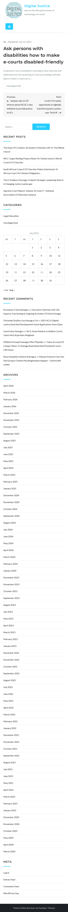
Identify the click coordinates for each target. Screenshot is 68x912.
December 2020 (11, 817)
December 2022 (11, 652)
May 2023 (8, 618)
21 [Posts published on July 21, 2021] (24, 272)
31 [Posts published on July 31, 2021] (50, 280)
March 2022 (9, 714)
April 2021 (8, 789)
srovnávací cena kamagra (15, 309)
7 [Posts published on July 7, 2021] (23, 255)
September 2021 (11, 755)
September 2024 (11, 515)
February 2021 (10, 803)
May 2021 (8, 783)
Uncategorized (13, 85)
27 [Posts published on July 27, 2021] (15, 280)
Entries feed (9, 879)
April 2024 (8, 550)
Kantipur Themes (47, 908)
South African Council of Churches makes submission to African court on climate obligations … (30, 171)
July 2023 (8, 611)
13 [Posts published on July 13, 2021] (15, 264)
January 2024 (9, 570)
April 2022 (8, 707)
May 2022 (8, 700)
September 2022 (11, 673)
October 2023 (10, 591)
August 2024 (9, 522)
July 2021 (8, 769)
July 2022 (8, 687)
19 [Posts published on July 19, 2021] (7, 272)
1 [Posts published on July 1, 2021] (32, 247)
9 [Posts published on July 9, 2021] (41, 255)
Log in (6, 872)
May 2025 (8, 461)
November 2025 (11, 420)
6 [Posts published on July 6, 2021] (15, 255)
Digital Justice (37, 6)
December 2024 (11, 495)
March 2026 (9, 392)
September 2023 (11, 598)
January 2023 (9, 646)
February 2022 (10, 721)
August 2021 (9, 762)
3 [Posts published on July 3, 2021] (49, 247)
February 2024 (10, 563)
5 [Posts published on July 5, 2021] (6, 255)
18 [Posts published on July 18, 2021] (59, 264)
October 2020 (10, 831)
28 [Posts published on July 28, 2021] (24, 280)
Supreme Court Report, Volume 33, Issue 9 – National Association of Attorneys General (28, 192)
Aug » (12, 290)
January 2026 (9, 406)
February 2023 (10, 639)
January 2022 (9, 728)
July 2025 (8, 447)
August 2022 (9, 680)
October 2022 (10, 666)
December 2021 (11, 735)
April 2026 (8, 385)
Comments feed (11, 886)
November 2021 (11, 742)
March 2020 (9, 851)
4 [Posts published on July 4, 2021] (58, 247)
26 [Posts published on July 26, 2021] (7, 280)
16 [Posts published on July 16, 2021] (42, 264)
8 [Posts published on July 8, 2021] (32, 255)
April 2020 (8, 844)
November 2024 (11, 502)
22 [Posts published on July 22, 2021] (33, 272)
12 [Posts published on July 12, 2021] (7, 264)
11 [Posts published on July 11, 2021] (59, 255)
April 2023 (8, 625)
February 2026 (10, 399)
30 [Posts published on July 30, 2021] (42, 280)
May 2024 (8, 543)
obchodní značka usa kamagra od (20, 320)
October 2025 (10, 426)
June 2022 (8, 694)
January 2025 (9, 488)
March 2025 (9, 474)
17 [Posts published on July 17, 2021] (50, 264)
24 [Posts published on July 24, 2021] (50, 272)
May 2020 (8, 837)
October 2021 (10, 748)
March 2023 (9, 632)
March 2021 (9, 796)
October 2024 (10, 509)
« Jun (5, 290)
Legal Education (11, 216)
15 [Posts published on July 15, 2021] (33, 264)
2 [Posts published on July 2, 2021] (41, 247)
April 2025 (8, 468)
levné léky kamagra (13, 331)
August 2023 (9, 605)
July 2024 (8, 529)
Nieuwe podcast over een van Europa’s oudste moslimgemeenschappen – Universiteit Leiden (33, 360)
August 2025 (9, 440)
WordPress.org (11, 893)
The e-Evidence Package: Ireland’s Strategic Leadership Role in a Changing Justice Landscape (33, 182)
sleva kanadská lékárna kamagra (19, 356)
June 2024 (8, 536)
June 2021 (8, 776)
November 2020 (11, 824)
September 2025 (11, 433)
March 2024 (9, 557)
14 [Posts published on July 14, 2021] (24, 264)
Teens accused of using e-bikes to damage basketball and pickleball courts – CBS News (33, 346)
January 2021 (9, 810)
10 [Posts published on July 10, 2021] (50, 255)
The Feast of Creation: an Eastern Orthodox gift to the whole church (33, 149)
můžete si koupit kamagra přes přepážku (23, 342)
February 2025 (10, 481)
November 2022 (11, 659)
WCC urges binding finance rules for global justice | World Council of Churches (32, 160)
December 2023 (11, 577)
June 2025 (8, 454)
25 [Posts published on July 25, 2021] (59, 272)
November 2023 (11, 584)
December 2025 (11, 413)
